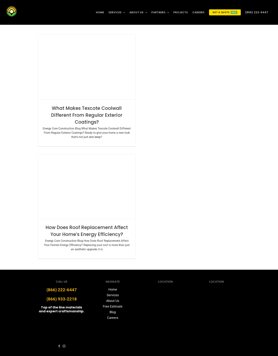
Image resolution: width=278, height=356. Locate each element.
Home (112, 289)
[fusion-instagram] (64, 346)
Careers (112, 318)
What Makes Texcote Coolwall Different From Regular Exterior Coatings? (86, 115)
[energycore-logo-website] (61, 318)
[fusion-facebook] (59, 346)
